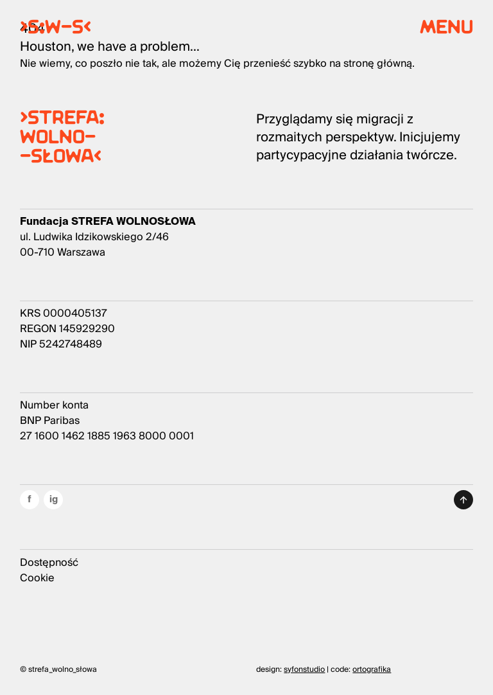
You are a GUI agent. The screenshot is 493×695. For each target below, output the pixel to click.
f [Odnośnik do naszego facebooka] (29, 499)
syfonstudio (304, 669)
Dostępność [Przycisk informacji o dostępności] (49, 562)
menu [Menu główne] (446, 29)
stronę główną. (379, 64)
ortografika (371, 669)
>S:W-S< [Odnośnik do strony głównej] (55, 29)
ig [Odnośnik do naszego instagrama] (53, 499)
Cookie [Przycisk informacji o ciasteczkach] (37, 578)
